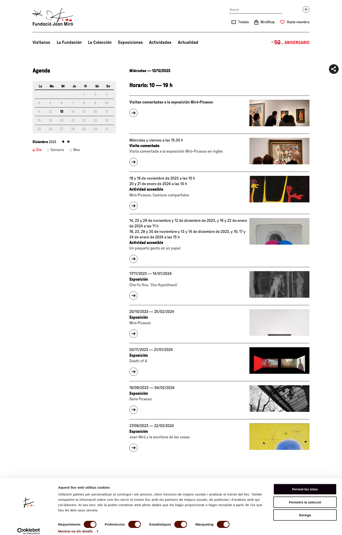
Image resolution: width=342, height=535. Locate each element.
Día (38, 150)
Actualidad (188, 42)
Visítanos (41, 42)
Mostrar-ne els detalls (75, 526)
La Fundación (69, 42)
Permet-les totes (305, 484)
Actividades (160, 42)
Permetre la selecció (305, 497)
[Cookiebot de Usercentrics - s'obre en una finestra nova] (28, 526)
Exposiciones (130, 42)
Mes (76, 150)
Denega (305, 510)
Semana (57, 150)
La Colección (100, 42)
